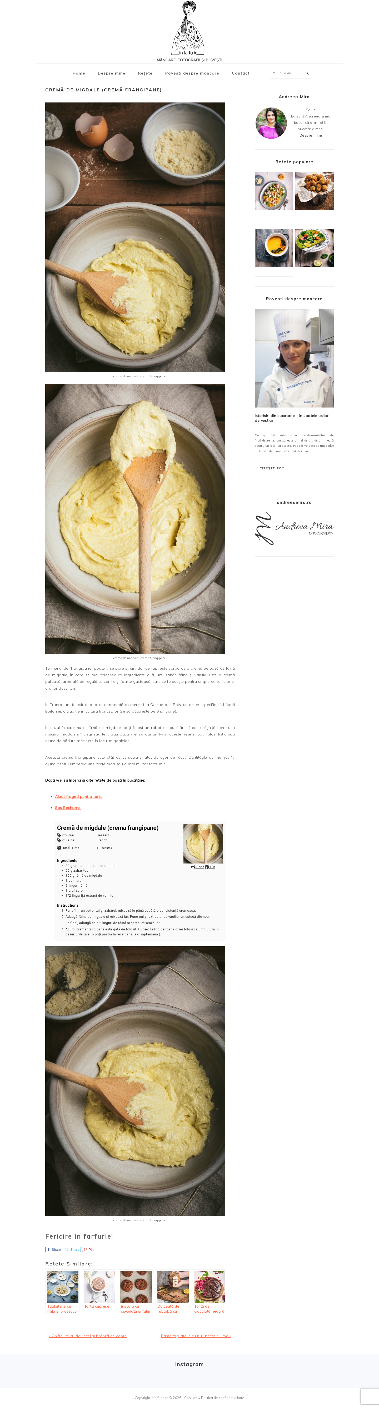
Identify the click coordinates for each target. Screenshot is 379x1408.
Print (197, 867)
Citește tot (272, 468)
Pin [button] (210, 867)
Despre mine (311, 135)
